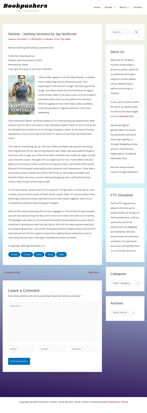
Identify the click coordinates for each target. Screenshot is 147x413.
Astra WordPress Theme (115, 401)
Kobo (61, 254)
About (124, 7)
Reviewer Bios (126, 116)
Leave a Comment (17, 39)
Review (110, 7)
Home (97, 7)
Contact (137, 7)
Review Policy (126, 83)
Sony (50, 254)
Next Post (95, 272)
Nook (39, 254)
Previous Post (11, 272)
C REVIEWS (35, 39)
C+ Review (47, 39)
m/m (56, 39)
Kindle (14, 254)
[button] (113, 7)
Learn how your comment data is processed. (68, 374)
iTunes (26, 254)
